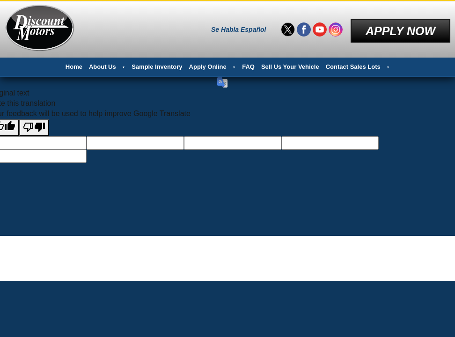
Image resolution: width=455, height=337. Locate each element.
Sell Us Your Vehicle (290, 63)
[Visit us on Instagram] (336, 28)
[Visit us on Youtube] (320, 28)
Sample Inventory (157, 63)
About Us (102, 63)
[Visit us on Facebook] (304, 28)
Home (74, 63)
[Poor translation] (34, 124)
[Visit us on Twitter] (288, 28)
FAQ (248, 63)
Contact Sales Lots (353, 63)
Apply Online (208, 63)
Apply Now (400, 27)
